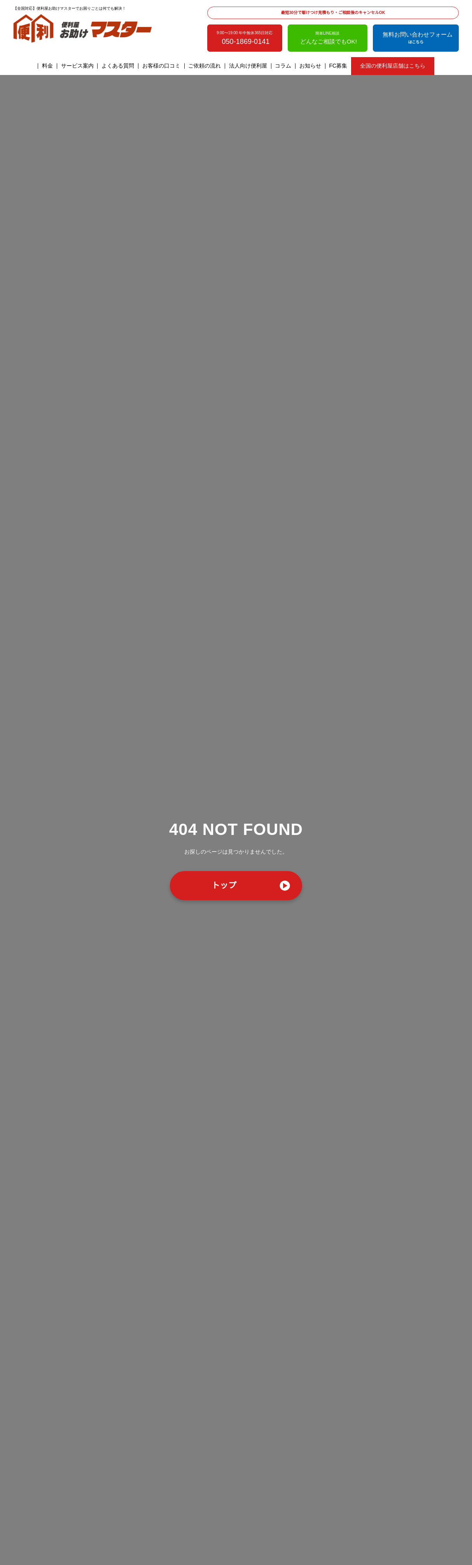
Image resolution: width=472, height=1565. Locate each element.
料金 (47, 66)
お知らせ (311, 66)
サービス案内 (77, 66)
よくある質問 (118, 66)
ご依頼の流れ (205, 66)
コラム (283, 66)
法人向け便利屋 (248, 66)
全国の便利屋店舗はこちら (392, 66)
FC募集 (338, 66)
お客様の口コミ (162, 66)
